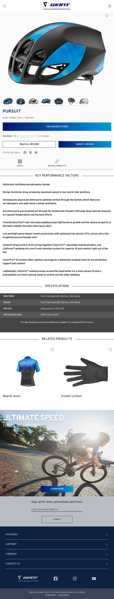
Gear (5, 117)
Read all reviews (29, 144)
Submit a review (85, 144)
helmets (29, 117)
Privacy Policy (50, 595)
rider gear (16, 117)
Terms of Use (64, 595)
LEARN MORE (57, 489)
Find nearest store (57, 127)
